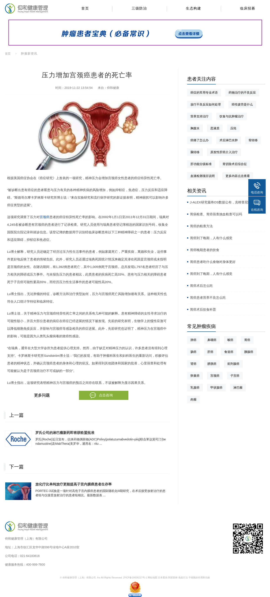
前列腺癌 (233, 363)
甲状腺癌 (216, 387)
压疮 (233, 128)
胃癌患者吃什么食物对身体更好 (213, 262)
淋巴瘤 (237, 387)
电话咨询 (257, 192)
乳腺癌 (195, 387)
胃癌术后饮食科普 (203, 309)
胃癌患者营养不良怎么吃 (208, 297)
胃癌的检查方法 (201, 226)
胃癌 (247, 340)
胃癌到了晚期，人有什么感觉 (211, 238)
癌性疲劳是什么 (242, 104)
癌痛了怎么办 (199, 140)
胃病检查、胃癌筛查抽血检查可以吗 (216, 214)
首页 (8, 53)
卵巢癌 (195, 375)
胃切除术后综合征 (235, 164)
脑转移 (195, 152)
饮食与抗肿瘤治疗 (231, 116)
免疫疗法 (183, 577)
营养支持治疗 (199, 116)
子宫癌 (234, 375)
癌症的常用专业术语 (204, 92)
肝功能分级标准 (201, 164)
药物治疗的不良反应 (242, 92)
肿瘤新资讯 (29, 53)
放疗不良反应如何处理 (205, 104)
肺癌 (193, 340)
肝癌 (210, 352)
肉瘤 (193, 399)
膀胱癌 (211, 363)
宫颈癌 (44, 217)
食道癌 (228, 352)
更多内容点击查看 (238, 176)
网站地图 (152, 577)
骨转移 (253, 140)
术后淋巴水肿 (228, 140)
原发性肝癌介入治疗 (224, 152)
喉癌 (230, 340)
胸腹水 (195, 128)
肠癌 (193, 352)
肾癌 (193, 363)
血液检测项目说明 (202, 176)
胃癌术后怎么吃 (201, 285)
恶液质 (214, 128)
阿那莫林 (173, 577)
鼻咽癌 (211, 340)
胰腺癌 (248, 352)
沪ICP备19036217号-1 (135, 577)
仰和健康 (113, 87)
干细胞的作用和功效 (199, 577)
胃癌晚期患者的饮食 (204, 250)
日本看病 (162, 577)
